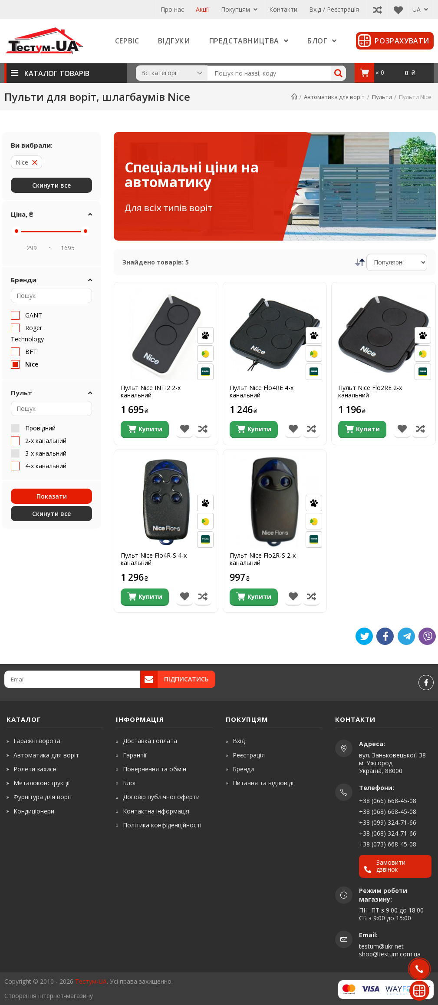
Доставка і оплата (150, 741)
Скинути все (51, 185)
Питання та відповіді (263, 783)
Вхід (239, 741)
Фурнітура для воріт (42, 797)
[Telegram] (406, 636)
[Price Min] (32, 247)
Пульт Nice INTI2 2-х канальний (151, 391)
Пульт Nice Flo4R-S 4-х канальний (154, 559)
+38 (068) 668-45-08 (387, 811)
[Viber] (427, 636)
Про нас (172, 9)
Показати (51, 496)
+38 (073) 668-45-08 (387, 844)
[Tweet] (364, 636)
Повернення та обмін (154, 769)
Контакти (283, 9)
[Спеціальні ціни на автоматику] (275, 186)
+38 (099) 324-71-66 (387, 822)
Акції (202, 9)
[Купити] (145, 429)
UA (420, 9)
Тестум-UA (91, 981)
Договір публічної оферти (161, 797)
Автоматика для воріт (46, 755)
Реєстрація (249, 755)
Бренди (243, 769)
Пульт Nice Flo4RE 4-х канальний (261, 391)
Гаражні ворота (36, 741)
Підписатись (186, 679)
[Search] (338, 73)
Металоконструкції (41, 783)
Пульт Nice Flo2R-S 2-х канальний (263, 559)
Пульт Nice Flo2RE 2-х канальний (370, 391)
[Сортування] (396, 262)
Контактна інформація (156, 811)
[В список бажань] (184, 429)
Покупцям (239, 9)
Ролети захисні (35, 769)
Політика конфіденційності (162, 825)
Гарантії (135, 755)
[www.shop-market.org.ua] (125, 995)
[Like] (385, 636)
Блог (130, 783)
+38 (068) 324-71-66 (387, 833)
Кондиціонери (33, 811)
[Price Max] (68, 247)
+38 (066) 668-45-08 (387, 801)
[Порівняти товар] (202, 429)
